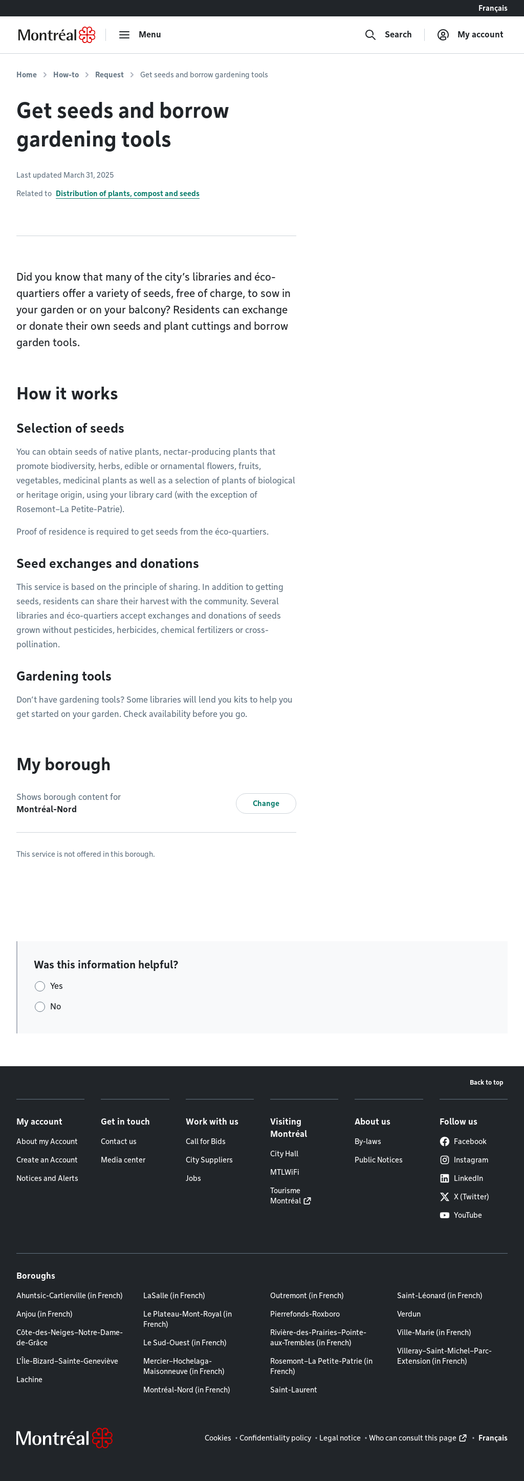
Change (266, 803)
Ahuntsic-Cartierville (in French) (69, 1296)
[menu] (139, 35)
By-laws (368, 1141)
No (55, 1006)
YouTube (461, 1215)
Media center (123, 1160)
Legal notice (340, 1438)
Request (109, 75)
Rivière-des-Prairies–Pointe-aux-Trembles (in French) (318, 1337)
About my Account (47, 1141)
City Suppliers (209, 1160)
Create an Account (47, 1160)
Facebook (463, 1141)
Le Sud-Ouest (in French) (185, 1343)
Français (493, 8)
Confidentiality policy (275, 1438)
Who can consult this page (412, 1438)
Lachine (29, 1380)
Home (26, 75)
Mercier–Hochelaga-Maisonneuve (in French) (184, 1366)
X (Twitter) (464, 1197)
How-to (66, 75)
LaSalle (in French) (174, 1296)
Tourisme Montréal (285, 1196)
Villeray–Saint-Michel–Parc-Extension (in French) (444, 1356)
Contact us (119, 1141)
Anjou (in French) (44, 1314)
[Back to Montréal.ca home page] (56, 35)
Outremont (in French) (307, 1296)
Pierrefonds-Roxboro (305, 1314)
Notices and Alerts (47, 1178)
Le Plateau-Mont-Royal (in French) (187, 1319)
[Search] (388, 35)
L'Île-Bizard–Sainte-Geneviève (67, 1361)
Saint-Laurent (293, 1390)
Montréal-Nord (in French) (186, 1390)
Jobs (193, 1178)
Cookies (218, 1438)
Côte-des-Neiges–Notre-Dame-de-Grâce (69, 1337)
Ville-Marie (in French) (434, 1332)
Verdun (409, 1314)
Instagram (464, 1160)
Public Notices (379, 1160)
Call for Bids (206, 1141)
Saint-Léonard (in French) (440, 1296)
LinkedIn (461, 1178)
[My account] (470, 35)
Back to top (487, 1082)
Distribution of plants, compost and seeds (128, 193)
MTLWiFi (284, 1172)
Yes (56, 986)
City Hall (284, 1154)
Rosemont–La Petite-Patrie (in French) (321, 1366)
